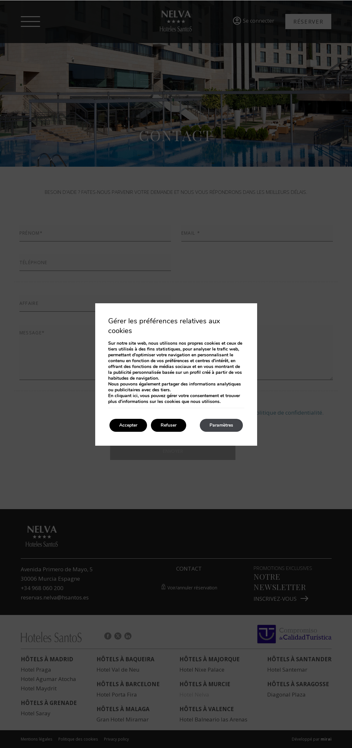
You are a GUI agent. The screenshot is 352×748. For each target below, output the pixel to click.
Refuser (168, 425)
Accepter (128, 425)
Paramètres (221, 425)
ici (135, 396)
